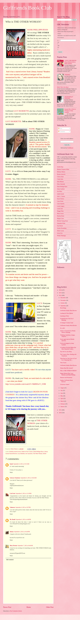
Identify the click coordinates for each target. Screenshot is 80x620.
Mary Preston (13, 545)
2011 (60, 410)
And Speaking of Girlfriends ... (69, 97)
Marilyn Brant (60, 216)
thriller (44, 453)
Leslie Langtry (60, 206)
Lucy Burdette (21, 453)
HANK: (32, 129)
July (61, 390)
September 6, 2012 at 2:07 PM (23, 507)
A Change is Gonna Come (66, 322)
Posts (60, 128)
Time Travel (63, 362)
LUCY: (8, 171)
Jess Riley (59, 191)
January (62, 406)
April (61, 398)
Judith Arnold (60, 194)
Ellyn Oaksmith (61, 184)
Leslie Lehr (60, 208)
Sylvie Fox (59, 233)
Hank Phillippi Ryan (38, 451)
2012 (60, 295)
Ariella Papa (60, 167)
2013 (60, 292)
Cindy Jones (60, 179)
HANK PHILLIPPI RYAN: (37, 30)
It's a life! (62, 328)
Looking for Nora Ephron (66, 313)
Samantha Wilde (61, 223)
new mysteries (29, 453)
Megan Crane (60, 218)
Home (29, 607)
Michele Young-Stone (62, 221)
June (61, 393)
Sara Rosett (60, 225)
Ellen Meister (60, 181)
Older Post (49, 607)
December (63, 297)
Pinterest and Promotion (66, 377)
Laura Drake (60, 201)
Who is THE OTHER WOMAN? (68, 370)
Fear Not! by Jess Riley (66, 351)
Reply (11, 472)
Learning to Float (64, 316)
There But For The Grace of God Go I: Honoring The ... (68, 359)
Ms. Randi (12, 519)
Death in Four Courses (27, 451)
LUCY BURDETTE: (13, 121)
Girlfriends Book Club (27, 8)
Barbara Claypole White (63, 169)
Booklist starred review (15, 451)
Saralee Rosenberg (61, 228)
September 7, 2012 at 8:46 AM (25, 545)
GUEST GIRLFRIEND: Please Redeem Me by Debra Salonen (71, 62)
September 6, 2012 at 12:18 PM (23, 493)
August (62, 388)
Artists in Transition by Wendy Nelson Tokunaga (67, 331)
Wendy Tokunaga (61, 235)
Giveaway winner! (64, 384)
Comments (61, 131)
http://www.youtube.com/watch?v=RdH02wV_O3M (25, 384)
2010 (60, 412)
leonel (11, 464)
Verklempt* (67, 74)
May (61, 396)
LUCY (8, 369)
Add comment (10, 559)
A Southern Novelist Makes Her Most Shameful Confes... (68, 348)
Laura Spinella (60, 203)
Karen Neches (60, 199)
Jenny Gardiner (61, 189)
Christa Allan (60, 176)
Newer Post (7, 607)
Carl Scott (12, 493)
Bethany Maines (61, 172)
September (63, 305)
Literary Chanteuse (15, 478)
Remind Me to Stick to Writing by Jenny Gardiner (70, 111)
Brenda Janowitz (61, 174)
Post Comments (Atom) (16, 611)
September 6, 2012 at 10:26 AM (28, 478)
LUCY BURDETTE (21, 111)
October (62, 303)
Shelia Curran (60, 230)
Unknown (12, 507)
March (62, 401)
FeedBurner (70, 148)
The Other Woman (37, 453)
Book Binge (63, 308)
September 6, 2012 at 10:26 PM (22, 531)
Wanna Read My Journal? (66, 368)
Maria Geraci (60, 213)
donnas (12, 531)
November (63, 300)
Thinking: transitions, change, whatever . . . (67, 335)
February (62, 404)
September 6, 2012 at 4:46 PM (23, 519)
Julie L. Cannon (61, 196)
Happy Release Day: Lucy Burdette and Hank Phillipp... (68, 374)
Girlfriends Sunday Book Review (68, 310)
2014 (60, 290)
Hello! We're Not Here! (63, 87)
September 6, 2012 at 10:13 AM (21, 464)
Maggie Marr (60, 211)
